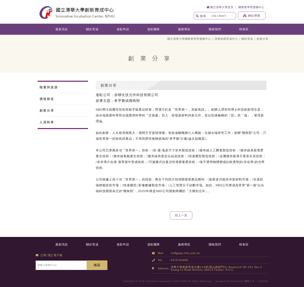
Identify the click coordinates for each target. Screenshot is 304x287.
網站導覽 (251, 15)
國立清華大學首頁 (220, 7)
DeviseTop (237, 281)
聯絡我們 (215, 29)
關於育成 (92, 29)
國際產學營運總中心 (251, 7)
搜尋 (201, 16)
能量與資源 (49, 87)
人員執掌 (47, 122)
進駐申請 (123, 29)
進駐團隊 (153, 29)
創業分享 (47, 111)
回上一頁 (181, 215)
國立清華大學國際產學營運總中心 (189, 39)
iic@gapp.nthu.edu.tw (185, 253)
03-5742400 (179, 260)
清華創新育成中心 (226, 39)
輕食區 (244, 29)
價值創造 (47, 99)
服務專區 (184, 29)
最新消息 (61, 29)
